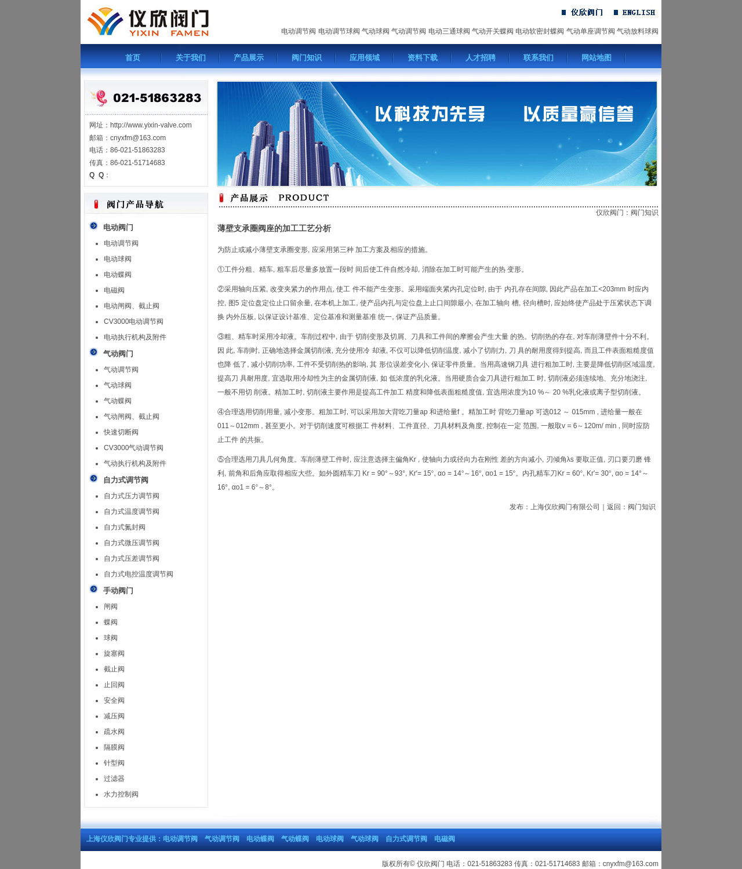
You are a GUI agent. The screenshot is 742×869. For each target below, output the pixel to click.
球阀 (111, 638)
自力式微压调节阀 (131, 543)
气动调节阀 (408, 31)
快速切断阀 (121, 432)
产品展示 (249, 57)
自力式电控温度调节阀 (138, 574)
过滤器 (114, 779)
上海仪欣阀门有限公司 (565, 507)
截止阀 (114, 669)
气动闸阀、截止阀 (131, 416)
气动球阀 (376, 31)
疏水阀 (114, 732)
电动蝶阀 (118, 275)
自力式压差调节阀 (131, 558)
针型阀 (114, 763)
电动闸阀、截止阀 (131, 306)
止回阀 (114, 685)
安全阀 (114, 700)
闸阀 (111, 607)
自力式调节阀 (406, 839)
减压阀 (114, 716)
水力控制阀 (121, 794)
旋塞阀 (114, 653)
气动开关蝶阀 (493, 31)
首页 (132, 57)
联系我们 (538, 57)
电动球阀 (118, 259)
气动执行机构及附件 (135, 463)
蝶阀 (111, 622)
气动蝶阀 (118, 401)
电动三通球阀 (449, 31)
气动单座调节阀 (590, 31)
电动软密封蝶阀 (539, 31)
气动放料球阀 (638, 31)
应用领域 (365, 57)
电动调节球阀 (339, 31)
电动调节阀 (298, 31)
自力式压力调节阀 (131, 496)
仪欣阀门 (610, 213)
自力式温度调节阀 (131, 511)
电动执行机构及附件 (135, 337)
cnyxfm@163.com (631, 864)
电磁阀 (114, 290)
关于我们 (191, 57)
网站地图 (596, 57)
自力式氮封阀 (125, 527)
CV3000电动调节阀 (133, 321)
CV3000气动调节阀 (133, 448)
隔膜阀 (114, 747)
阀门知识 (307, 57)
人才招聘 (480, 57)
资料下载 (423, 57)
